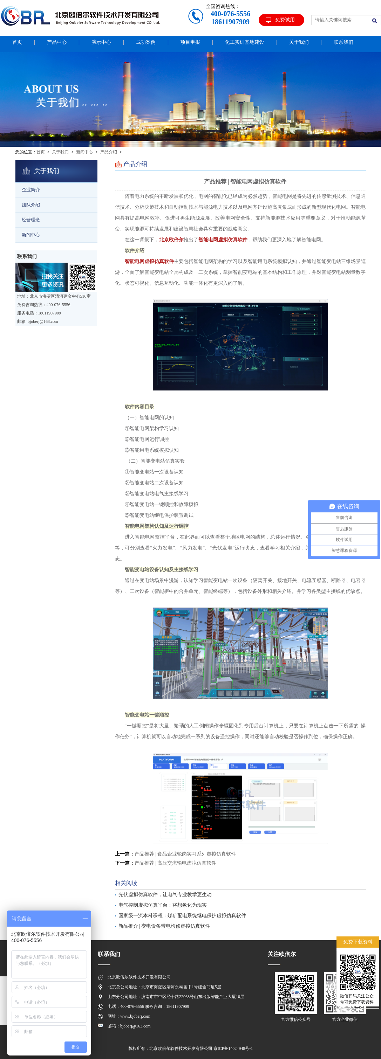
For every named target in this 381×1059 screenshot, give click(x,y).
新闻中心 (84, 152)
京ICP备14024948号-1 (233, 1048)
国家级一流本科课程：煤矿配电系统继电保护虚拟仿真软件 (182, 915)
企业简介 (31, 189)
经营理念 (31, 219)
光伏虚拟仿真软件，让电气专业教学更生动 (165, 894)
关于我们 (60, 152)
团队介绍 (31, 204)
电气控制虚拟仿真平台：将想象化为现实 (162, 905)
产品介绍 (108, 152)
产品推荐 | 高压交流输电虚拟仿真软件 (176, 863)
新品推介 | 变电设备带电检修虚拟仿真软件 (164, 926)
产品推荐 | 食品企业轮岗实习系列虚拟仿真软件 (185, 854)
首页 (40, 152)
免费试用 (285, 19)
